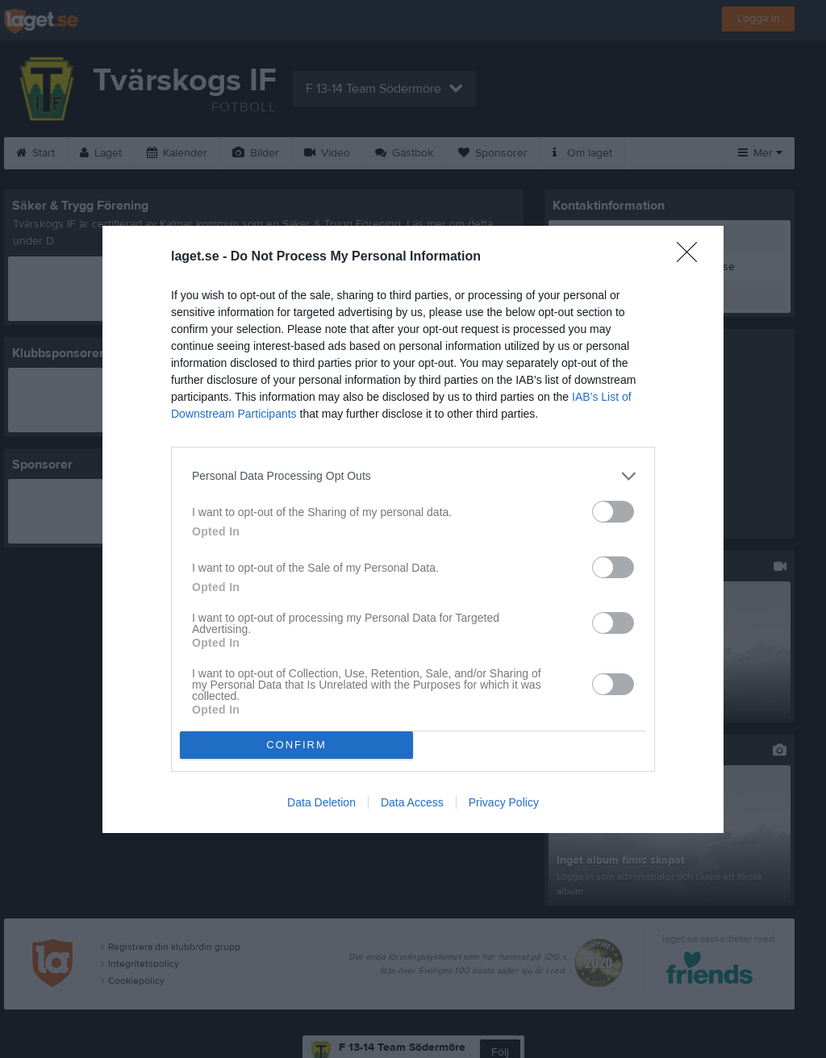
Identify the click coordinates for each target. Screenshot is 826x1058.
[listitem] (413, 476)
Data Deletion (321, 802)
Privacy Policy (504, 802)
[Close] (692, 257)
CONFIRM (296, 745)
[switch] (613, 512)
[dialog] (413, 529)
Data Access (412, 802)
